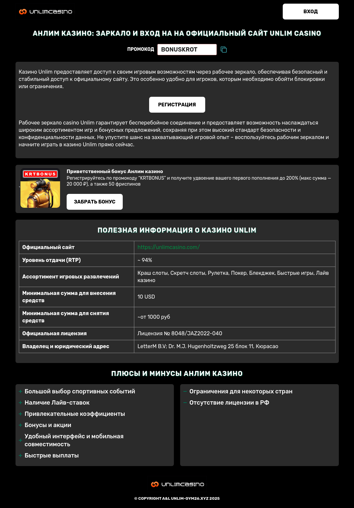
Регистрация (177, 105)
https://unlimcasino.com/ (169, 247)
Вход (311, 12)
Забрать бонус (94, 202)
